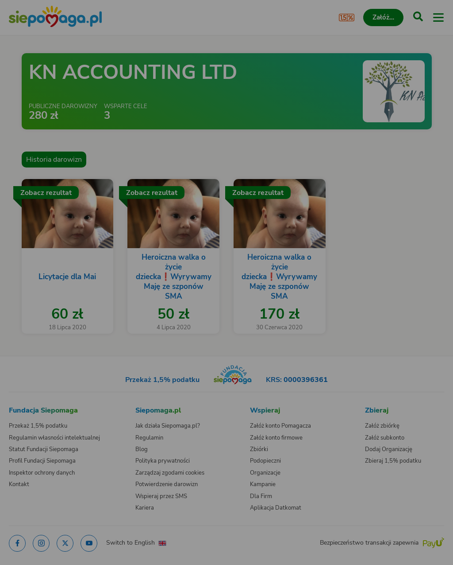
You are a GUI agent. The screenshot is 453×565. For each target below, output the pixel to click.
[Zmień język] (24, 390)
